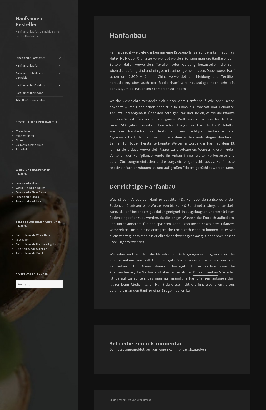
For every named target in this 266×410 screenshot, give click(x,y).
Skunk (19, 140)
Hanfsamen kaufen (27, 65)
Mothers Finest (25, 135)
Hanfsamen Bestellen (29, 21)
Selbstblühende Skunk (29, 253)
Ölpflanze (144, 58)
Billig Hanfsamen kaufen (30, 100)
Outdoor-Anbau (205, 272)
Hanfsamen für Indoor (29, 92)
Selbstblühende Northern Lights (36, 244)
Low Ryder (22, 239)
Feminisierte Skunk (27, 183)
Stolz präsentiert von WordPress (130, 399)
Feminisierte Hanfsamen (30, 57)
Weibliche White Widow (30, 187)
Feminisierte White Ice (29, 201)
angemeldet (135, 350)
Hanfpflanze (143, 156)
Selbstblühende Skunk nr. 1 (32, 248)
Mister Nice (23, 131)
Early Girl (21, 149)
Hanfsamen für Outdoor (30, 85)
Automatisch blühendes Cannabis (30, 75)
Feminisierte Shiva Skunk (31, 192)
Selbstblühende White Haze (33, 235)
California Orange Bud (29, 144)
